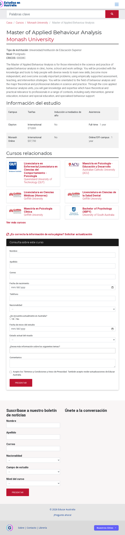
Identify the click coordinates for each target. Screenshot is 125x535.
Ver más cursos (16, 222)
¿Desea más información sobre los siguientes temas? (35, 346)
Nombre (13, 251)
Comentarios (16, 357)
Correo (13, 272)
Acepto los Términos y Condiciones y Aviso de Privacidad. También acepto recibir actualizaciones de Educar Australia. (64, 373)
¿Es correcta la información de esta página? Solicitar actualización (49, 234)
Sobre (21, 527)
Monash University (37, 22)
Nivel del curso (15, 479)
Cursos (20, 22)
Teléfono (14, 294)
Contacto (31, 527)
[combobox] (62, 350)
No (16, 319)
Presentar (21, 382)
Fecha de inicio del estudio (22, 324)
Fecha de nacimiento (19, 283)
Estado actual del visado (21, 335)
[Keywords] (55, 14)
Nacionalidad (16, 305)
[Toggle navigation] (116, 4)
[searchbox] (11, 350)
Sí (12, 319)
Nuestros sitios (105, 527)
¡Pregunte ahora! (62, 515)
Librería (43, 527)
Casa (9, 22)
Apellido (13, 261)
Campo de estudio (17, 467)
